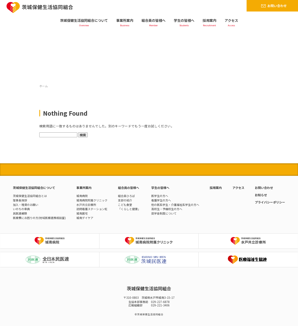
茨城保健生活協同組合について (84, 20)
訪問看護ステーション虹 (91, 209)
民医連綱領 (20, 213)
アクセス (231, 20)
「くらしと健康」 (129, 209)
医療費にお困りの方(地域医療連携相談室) (39, 218)
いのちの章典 (21, 209)
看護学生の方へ (161, 200)
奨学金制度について (164, 213)
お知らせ (261, 195)
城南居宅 (82, 213)
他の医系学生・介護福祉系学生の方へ (175, 205)
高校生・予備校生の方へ (166, 209)
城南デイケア (84, 218)
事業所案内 (124, 20)
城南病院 (82, 196)
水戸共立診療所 (86, 205)
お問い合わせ (277, 5)
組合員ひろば (126, 196)
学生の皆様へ (184, 20)
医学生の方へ (159, 196)
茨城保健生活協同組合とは (30, 196)
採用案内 (209, 20)
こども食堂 (125, 205)
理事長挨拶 (20, 200)
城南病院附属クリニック (91, 200)
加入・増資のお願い (25, 205)
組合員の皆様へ (154, 20)
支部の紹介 (125, 200)
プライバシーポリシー (270, 202)
